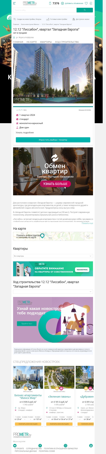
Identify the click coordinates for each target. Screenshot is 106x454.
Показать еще (87, 223)
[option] (28, 397)
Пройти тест (26, 323)
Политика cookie (47, 451)
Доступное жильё (82, 19)
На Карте (32, 41)
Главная (18, 41)
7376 (56, 3)
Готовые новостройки (58, 19)
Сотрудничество (34, 448)
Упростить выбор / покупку (53, 140)
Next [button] (94, 396)
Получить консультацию (28, 424)
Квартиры (46, 41)
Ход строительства (67, 41)
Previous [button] (12, 396)
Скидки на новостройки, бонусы (29, 19)
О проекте (19, 448)
